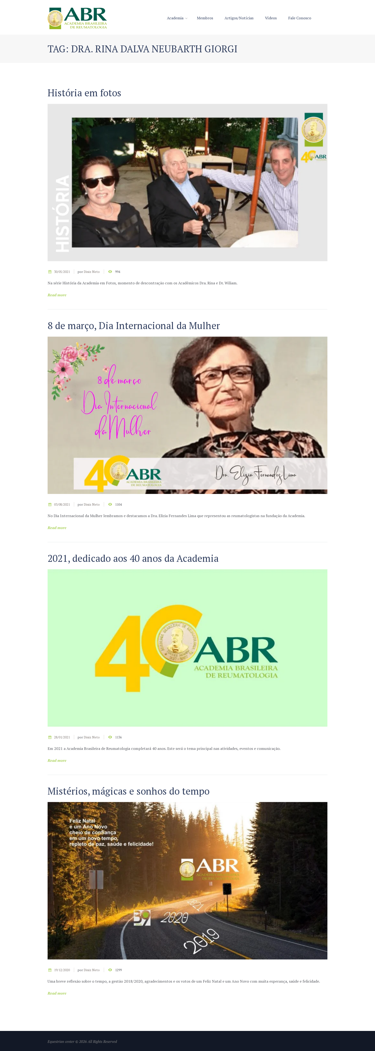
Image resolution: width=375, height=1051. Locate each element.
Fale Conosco (299, 18)
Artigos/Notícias (239, 18)
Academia (175, 18)
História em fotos (84, 92)
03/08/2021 (62, 504)
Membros (205, 18)
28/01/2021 (62, 737)
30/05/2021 (62, 271)
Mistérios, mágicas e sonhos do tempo (129, 791)
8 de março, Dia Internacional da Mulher (134, 325)
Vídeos (271, 18)
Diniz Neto (92, 271)
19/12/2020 (62, 970)
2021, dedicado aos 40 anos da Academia (133, 558)
